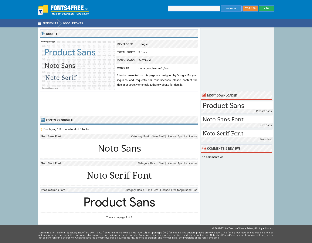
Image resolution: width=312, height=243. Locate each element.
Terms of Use (236, 228)
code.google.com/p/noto (154, 68)
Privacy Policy (254, 228)
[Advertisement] (119, 103)
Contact (269, 228)
